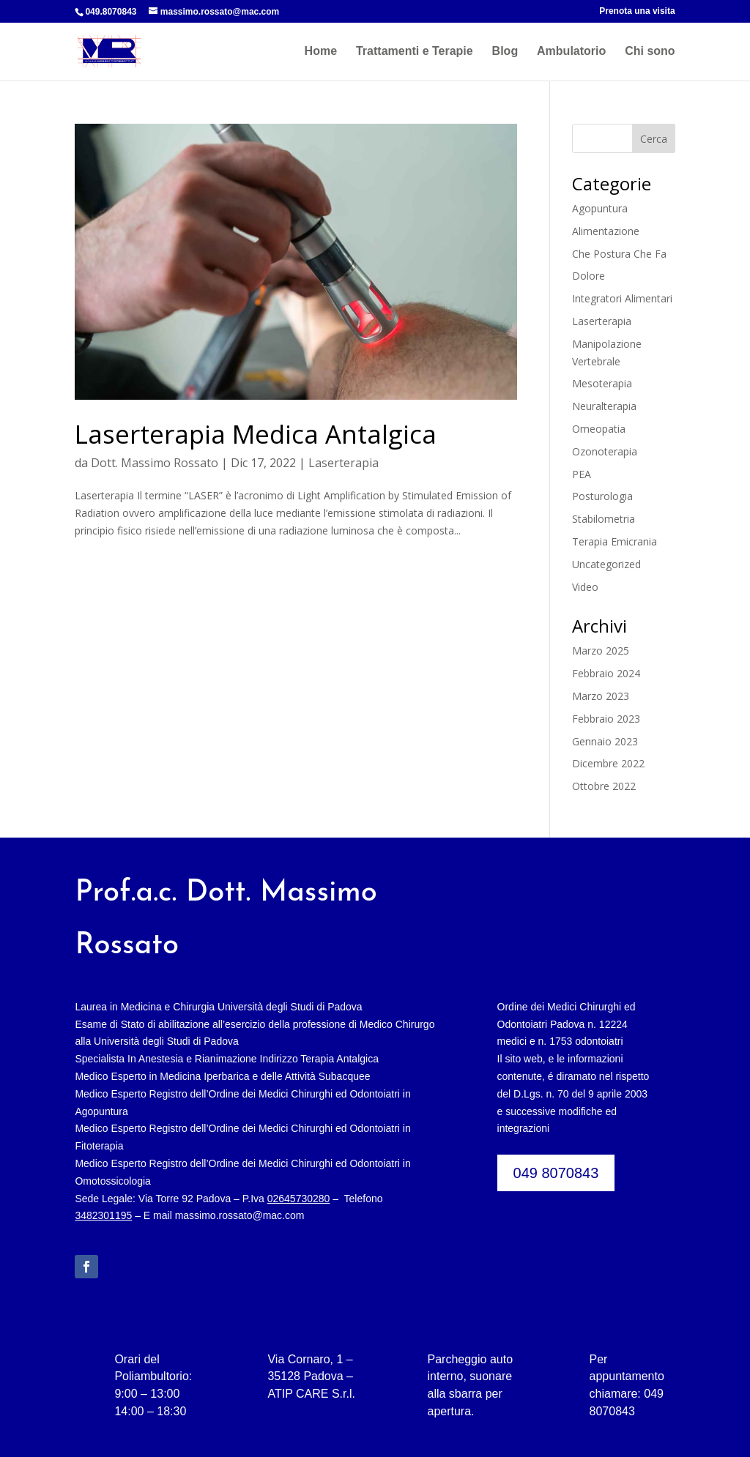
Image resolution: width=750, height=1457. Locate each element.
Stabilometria (603, 519)
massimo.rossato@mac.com (240, 1215)
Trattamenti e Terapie (414, 51)
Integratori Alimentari (622, 298)
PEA (581, 474)
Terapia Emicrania (614, 541)
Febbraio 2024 (606, 673)
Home (321, 51)
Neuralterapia (604, 406)
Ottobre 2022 (604, 786)
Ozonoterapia (604, 451)
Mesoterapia (602, 383)
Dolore (588, 276)
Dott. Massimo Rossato (154, 463)
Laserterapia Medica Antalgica (256, 434)
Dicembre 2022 (608, 763)
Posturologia (602, 496)
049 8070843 (556, 1173)
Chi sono (650, 51)
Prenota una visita (637, 11)
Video (585, 587)
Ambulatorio (571, 51)
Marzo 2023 (600, 696)
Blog (505, 51)
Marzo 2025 (600, 650)
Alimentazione (605, 231)
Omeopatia (598, 429)
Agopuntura (600, 208)
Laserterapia (343, 463)
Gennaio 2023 (605, 741)
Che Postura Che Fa (619, 254)
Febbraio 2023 (606, 719)
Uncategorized (606, 564)
